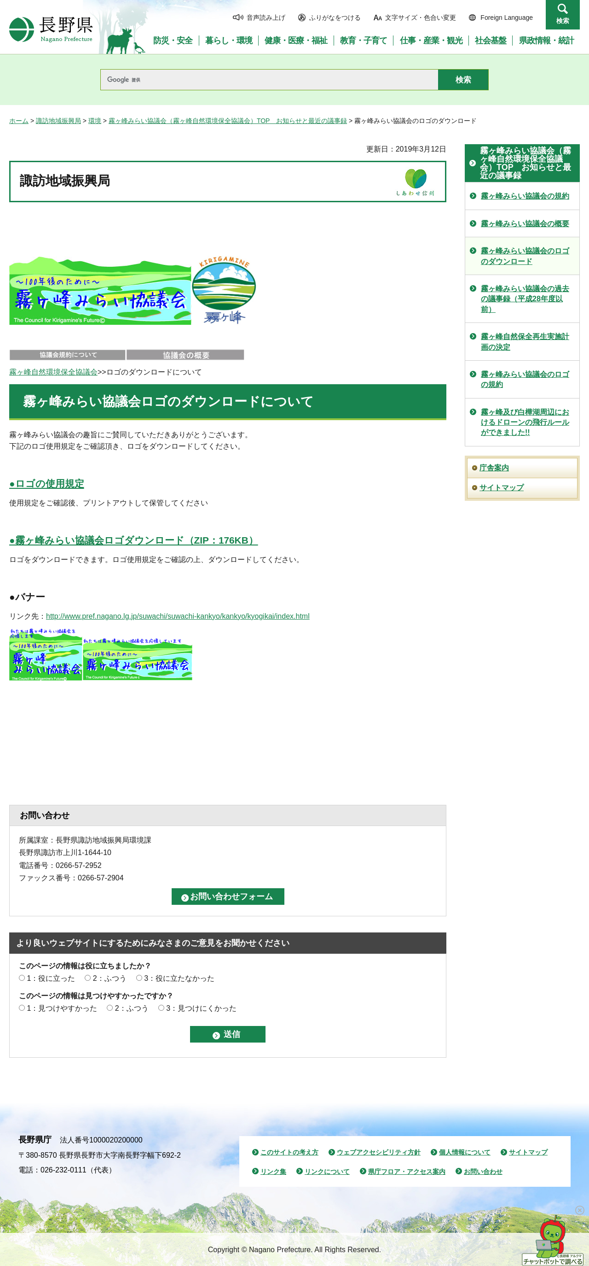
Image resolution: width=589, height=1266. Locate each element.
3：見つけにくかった (201, 1008)
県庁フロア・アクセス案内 (406, 1171)
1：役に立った (51, 978)
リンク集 (273, 1171)
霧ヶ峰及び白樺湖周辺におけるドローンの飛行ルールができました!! (525, 422)
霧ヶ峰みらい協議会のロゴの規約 (525, 379)
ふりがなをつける (335, 17)
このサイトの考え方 (289, 1152)
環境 (94, 120)
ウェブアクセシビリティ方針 (379, 1152)
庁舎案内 (494, 468)
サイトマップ (501, 488)
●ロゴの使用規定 (46, 483)
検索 (562, 20)
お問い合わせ (483, 1171)
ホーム (19, 120)
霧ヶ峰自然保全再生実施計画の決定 (525, 342)
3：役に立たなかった (179, 978)
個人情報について (465, 1152)
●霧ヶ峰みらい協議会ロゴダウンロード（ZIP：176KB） (133, 540)
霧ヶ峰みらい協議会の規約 (525, 196)
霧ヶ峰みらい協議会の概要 (525, 224)
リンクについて (327, 1171)
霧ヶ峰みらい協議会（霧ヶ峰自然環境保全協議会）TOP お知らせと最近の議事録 (228, 120)
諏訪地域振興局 (58, 120)
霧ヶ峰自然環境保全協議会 (53, 372)
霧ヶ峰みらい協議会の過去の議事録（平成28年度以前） (525, 299)
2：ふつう (110, 978)
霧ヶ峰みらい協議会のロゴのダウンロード (525, 256)
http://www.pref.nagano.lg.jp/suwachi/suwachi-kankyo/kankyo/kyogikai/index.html (178, 616)
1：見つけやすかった (62, 1008)
